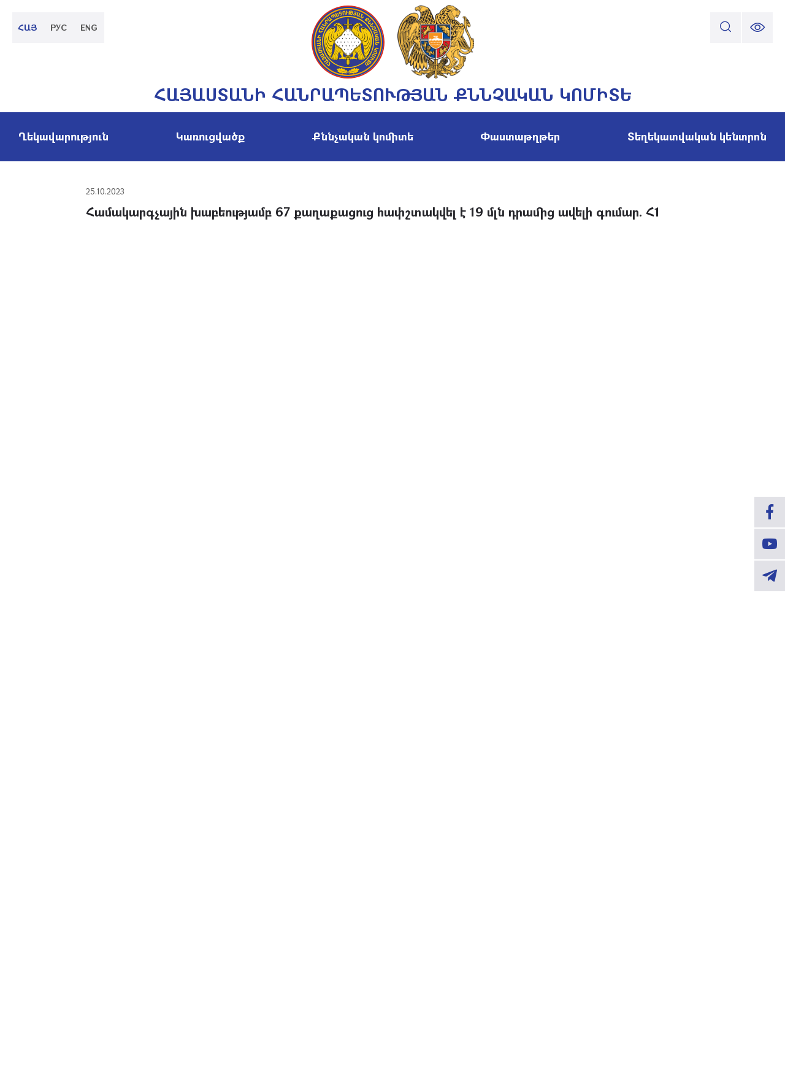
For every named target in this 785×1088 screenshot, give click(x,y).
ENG (89, 27)
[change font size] (757, 27)
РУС (58, 27)
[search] (725, 27)
